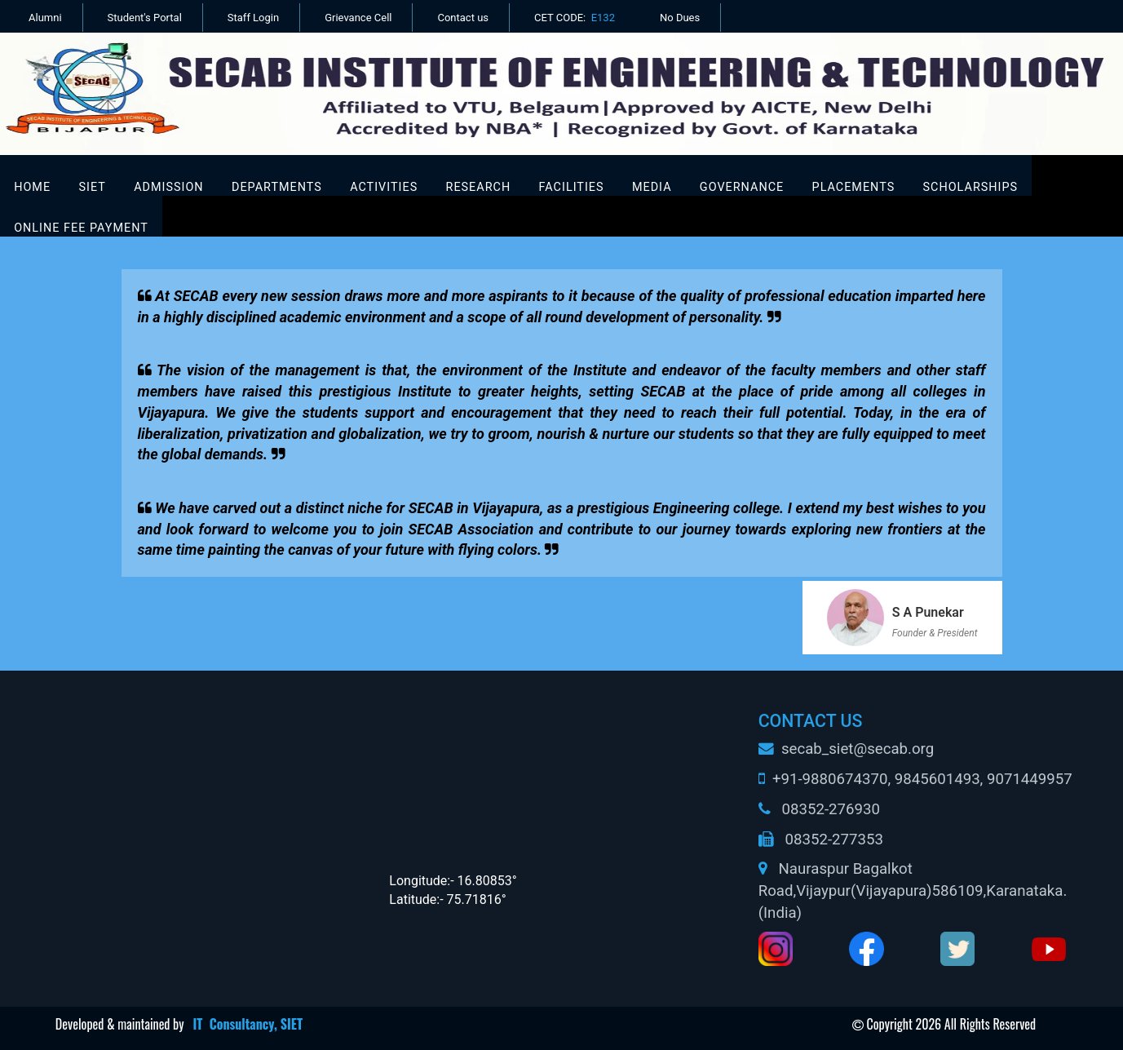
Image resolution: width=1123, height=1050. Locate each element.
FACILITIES (571, 187)
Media (652, 187)
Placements (853, 187)
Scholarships (971, 187)
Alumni (45, 17)
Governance (742, 187)
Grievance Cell (358, 17)
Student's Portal (145, 17)
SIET (91, 187)
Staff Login (253, 17)
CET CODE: (574, 17)
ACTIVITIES (384, 187)
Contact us (463, 17)
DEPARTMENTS (277, 187)
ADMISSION (168, 187)
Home (32, 187)
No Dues (680, 17)
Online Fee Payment (81, 228)
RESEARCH (478, 187)
